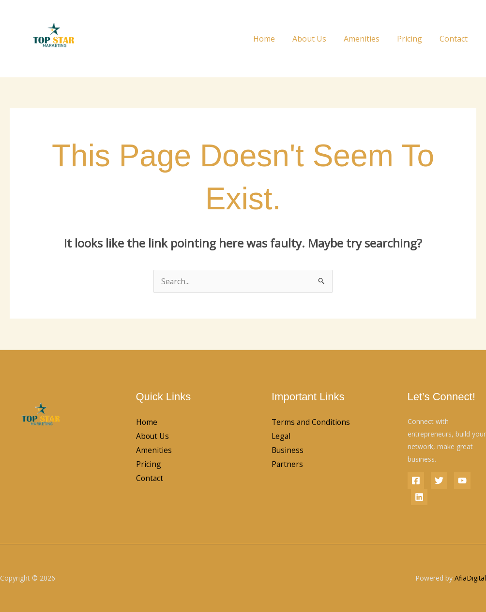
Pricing (412, 38)
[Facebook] (416, 480)
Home (273, 38)
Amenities (366, 38)
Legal (281, 450)
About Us (316, 38)
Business (288, 465)
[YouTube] (462, 480)
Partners (288, 479)
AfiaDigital (470, 578)
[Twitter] (439, 480)
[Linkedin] (419, 497)
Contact (454, 38)
